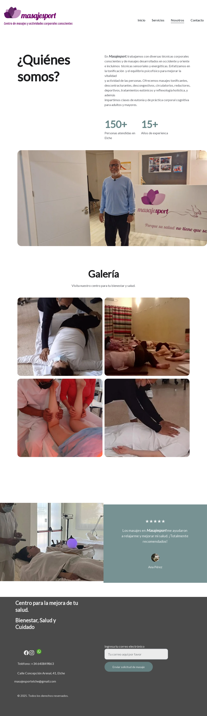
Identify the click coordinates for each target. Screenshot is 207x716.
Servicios (158, 20)
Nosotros (177, 20)
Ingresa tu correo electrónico (125, 649)
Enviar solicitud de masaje (129, 669)
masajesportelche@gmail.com (35, 682)
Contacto (197, 20)
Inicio (141, 20)
